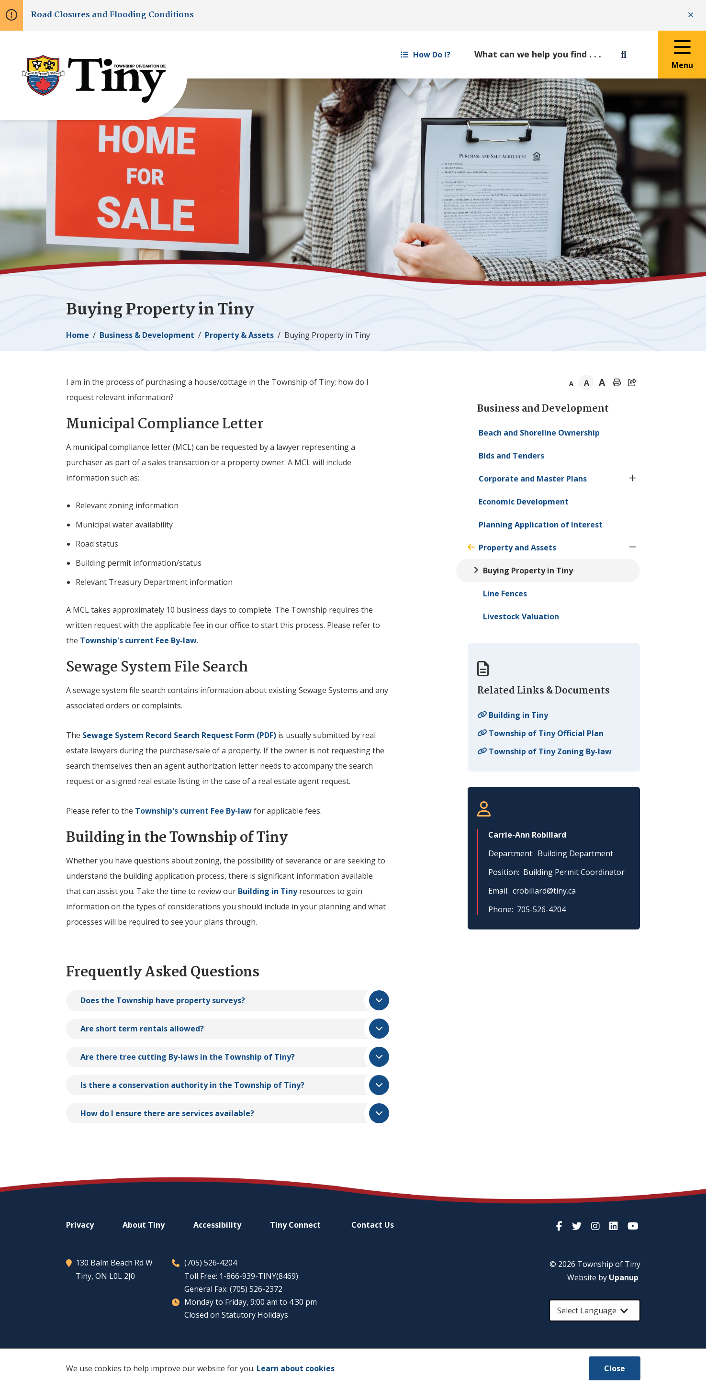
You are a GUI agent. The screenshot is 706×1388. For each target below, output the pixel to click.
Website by (603, 1277)
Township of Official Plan (546, 733)
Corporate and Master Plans (533, 478)
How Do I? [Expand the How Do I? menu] (425, 54)
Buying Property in (528, 570)
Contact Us (372, 1225)
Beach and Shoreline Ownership (539, 432)
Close (614, 1368)
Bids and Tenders (511, 455)
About (144, 1225)
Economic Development (524, 501)
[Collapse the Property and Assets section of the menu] (632, 547)
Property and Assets (517, 547)
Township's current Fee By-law (138, 640)
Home (77, 335)
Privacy (80, 1225)
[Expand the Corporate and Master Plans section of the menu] (632, 478)
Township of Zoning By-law (550, 751)
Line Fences (505, 593)
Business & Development (147, 335)
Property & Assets (239, 335)
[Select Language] (594, 1310)
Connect (295, 1225)
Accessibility (217, 1225)
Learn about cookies (296, 1368)
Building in (267, 891)
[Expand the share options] (632, 382)
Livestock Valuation (521, 616)
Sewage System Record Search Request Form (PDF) (179, 735)
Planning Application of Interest (541, 524)
